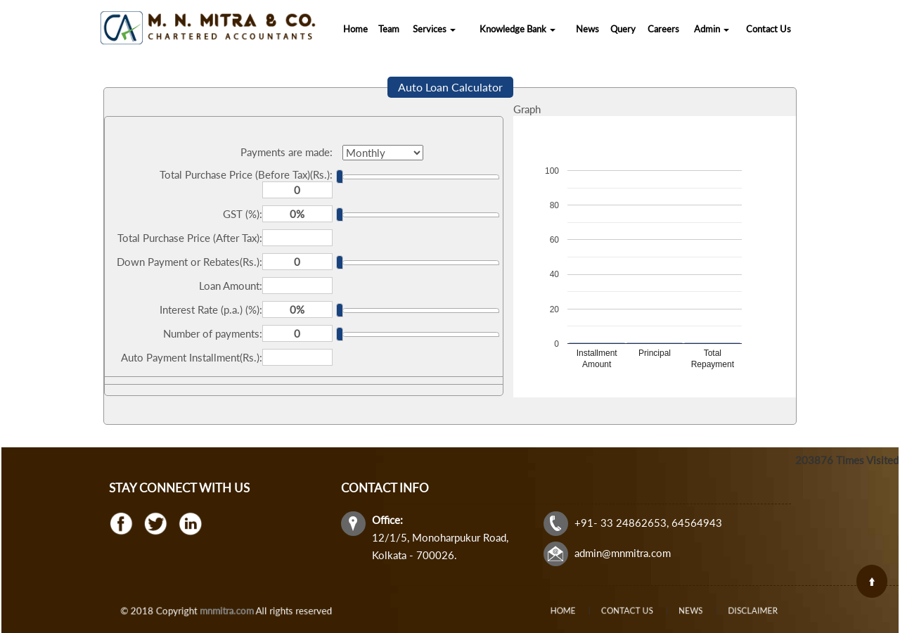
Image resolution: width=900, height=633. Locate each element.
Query (623, 28)
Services (434, 28)
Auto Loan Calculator (450, 87)
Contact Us (768, 28)
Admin (711, 28)
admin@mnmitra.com (622, 552)
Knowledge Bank (517, 28)
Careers (663, 28)
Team (388, 28)
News (587, 28)
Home (355, 28)
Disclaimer (721, 610)
